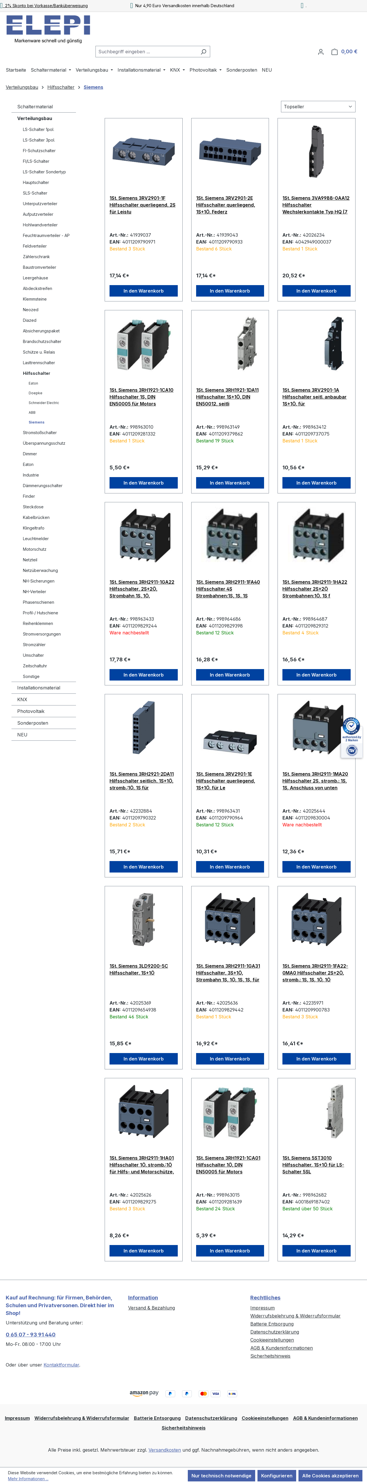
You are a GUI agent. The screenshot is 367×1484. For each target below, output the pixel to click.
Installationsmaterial (38, 688)
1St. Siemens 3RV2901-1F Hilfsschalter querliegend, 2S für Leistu (142, 205)
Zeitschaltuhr (35, 665)
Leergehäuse (35, 277)
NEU (22, 735)
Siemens (36, 422)
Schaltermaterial (35, 106)
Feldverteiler (35, 246)
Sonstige (31, 676)
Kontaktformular (61, 1365)
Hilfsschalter (36, 373)
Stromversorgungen (42, 634)
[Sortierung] (318, 106)
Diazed (29, 320)
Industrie (31, 475)
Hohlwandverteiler (40, 224)
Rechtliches (265, 1298)
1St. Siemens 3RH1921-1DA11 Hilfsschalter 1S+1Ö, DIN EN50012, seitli (227, 397)
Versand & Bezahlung (151, 1308)
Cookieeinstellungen (272, 1340)
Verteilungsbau (34, 118)
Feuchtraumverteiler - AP (46, 235)
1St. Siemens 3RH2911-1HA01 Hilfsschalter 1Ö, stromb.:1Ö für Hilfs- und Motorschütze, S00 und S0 (142, 1165)
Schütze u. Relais (39, 352)
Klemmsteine (35, 299)
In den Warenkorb (144, 291)
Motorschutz (34, 549)
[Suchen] (203, 51)
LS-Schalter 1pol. (38, 129)
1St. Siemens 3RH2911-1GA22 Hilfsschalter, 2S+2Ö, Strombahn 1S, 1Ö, (142, 589)
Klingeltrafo (33, 528)
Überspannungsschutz (44, 443)
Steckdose (33, 506)
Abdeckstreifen (37, 288)
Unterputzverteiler (40, 203)
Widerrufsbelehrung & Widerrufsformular (295, 1316)
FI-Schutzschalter (39, 150)
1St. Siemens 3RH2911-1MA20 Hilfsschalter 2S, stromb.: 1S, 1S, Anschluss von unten (315, 781)
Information (143, 1298)
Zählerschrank (36, 256)
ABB (32, 412)
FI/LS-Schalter (36, 161)
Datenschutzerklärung (274, 1332)
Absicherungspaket (41, 330)
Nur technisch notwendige (221, 1476)
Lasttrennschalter (39, 362)
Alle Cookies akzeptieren (330, 1476)
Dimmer (30, 453)
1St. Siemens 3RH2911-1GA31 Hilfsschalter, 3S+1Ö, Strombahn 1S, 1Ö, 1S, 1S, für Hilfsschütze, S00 (228, 973)
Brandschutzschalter (42, 341)
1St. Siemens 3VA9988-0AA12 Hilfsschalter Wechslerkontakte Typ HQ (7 (316, 205)
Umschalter (33, 655)
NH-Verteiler (34, 591)
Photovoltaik (30, 711)
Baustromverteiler (39, 267)
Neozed (30, 309)
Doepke (35, 393)
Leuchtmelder (36, 538)
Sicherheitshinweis (270, 1356)
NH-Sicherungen (38, 581)
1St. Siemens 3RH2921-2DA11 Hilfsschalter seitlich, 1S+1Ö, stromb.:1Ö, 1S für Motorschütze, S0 (142, 781)
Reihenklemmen (38, 623)
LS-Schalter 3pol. (39, 140)
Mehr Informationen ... (28, 1478)
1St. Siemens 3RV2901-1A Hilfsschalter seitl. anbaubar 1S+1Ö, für (314, 397)
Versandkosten (165, 1450)
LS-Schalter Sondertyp (44, 171)
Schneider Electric (44, 403)
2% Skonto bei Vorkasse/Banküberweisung (44, 5)
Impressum (262, 1308)
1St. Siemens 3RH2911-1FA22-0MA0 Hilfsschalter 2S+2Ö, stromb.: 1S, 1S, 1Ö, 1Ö (315, 973)
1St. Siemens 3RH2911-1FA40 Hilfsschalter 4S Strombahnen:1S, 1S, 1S (228, 589)
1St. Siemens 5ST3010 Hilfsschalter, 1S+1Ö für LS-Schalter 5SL (313, 1165)
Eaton (33, 383)
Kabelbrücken (36, 517)
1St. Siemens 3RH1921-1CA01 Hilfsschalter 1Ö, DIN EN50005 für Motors (228, 1165)
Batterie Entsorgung (272, 1324)
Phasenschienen (38, 602)
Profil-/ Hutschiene (40, 612)
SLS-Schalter (35, 193)
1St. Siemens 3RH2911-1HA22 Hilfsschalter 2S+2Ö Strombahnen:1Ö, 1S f (314, 589)
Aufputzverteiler (38, 214)
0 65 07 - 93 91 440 (31, 1335)
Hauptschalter (36, 182)
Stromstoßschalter (40, 432)
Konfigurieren (276, 1476)
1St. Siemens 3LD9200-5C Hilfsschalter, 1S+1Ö (139, 969)
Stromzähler (34, 644)
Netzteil (30, 559)
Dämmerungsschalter (43, 485)
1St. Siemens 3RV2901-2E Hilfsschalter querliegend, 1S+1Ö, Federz (225, 205)
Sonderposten (32, 723)
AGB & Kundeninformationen (281, 1348)
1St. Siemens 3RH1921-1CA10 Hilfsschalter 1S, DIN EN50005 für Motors (141, 397)
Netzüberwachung (40, 570)
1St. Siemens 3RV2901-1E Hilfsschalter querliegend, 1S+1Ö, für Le (225, 781)
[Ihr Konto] (321, 51)
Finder (29, 496)
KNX (22, 699)
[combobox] (146, 51)
